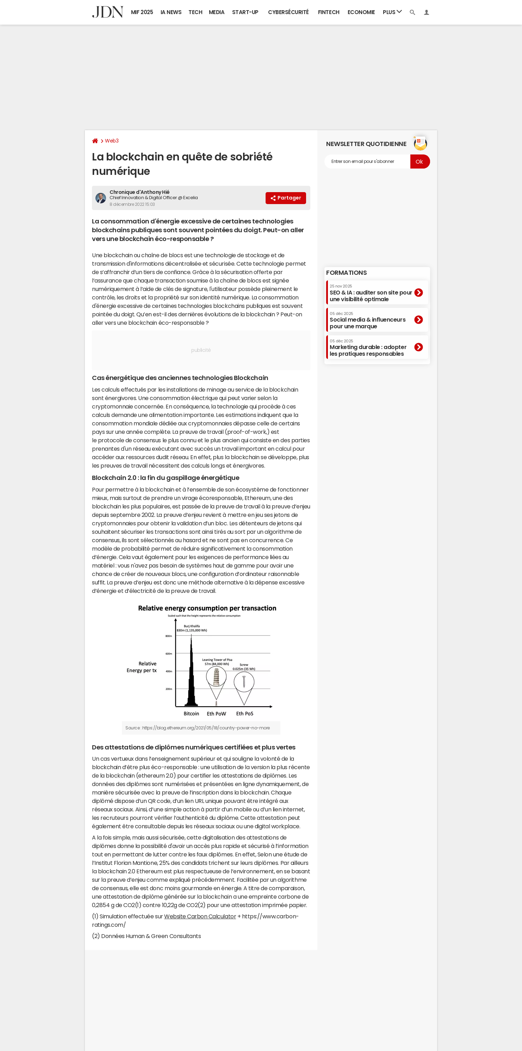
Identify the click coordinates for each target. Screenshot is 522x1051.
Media (217, 12)
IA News (171, 12)
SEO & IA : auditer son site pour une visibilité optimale (371, 293)
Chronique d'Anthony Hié (140, 192)
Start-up (245, 12)
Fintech (329, 12)
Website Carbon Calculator (200, 916)
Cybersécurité (288, 12)
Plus (392, 12)
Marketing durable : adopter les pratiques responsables (368, 347)
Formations (346, 273)
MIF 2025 (142, 12)
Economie (361, 12)
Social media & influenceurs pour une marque (367, 320)
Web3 (111, 140)
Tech (195, 12)
